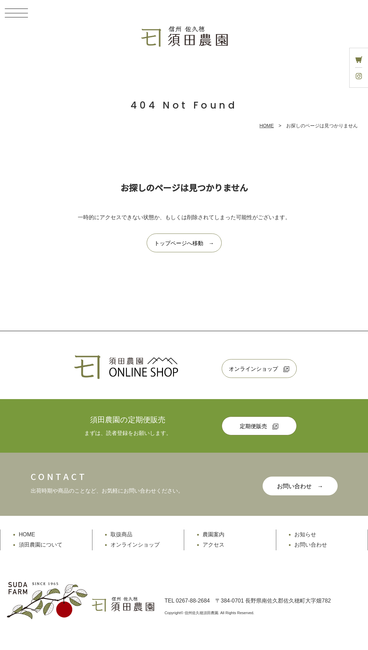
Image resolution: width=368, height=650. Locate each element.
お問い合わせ (310, 545)
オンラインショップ (259, 369)
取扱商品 (121, 534)
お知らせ (305, 534)
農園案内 (213, 534)
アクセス (213, 545)
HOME (267, 125)
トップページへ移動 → (184, 243)
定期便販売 (259, 426)
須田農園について (40, 545)
